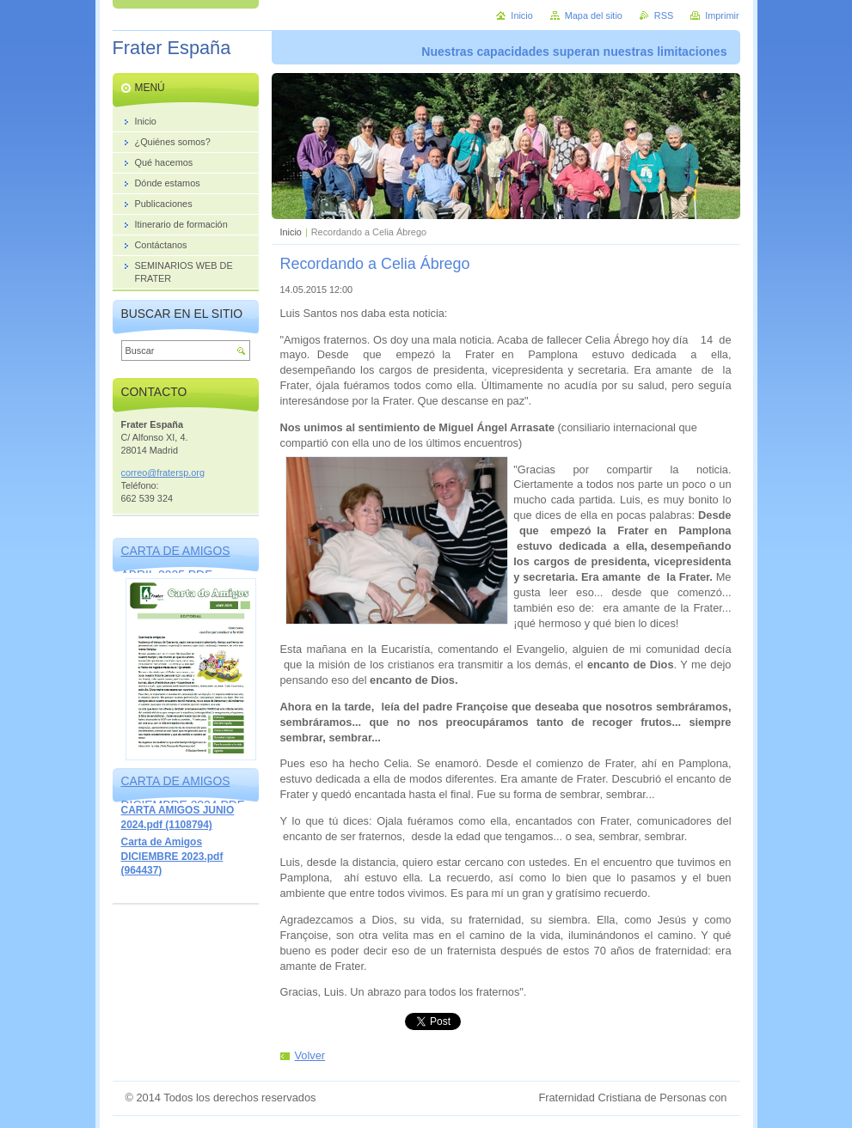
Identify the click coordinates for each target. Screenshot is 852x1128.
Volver (310, 1055)
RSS (663, 15)
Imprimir (722, 15)
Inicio (291, 232)
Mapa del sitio (593, 15)
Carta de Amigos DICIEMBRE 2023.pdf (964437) (172, 856)
